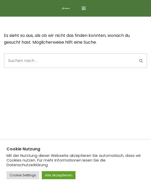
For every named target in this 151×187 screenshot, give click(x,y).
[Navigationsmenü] (84, 8)
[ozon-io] (66, 8)
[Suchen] (69, 60)
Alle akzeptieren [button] (58, 175)
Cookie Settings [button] (23, 175)
